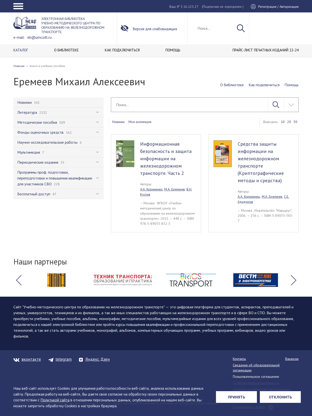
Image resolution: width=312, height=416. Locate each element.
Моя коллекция (139, 122)
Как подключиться (264, 84)
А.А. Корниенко (151, 189)
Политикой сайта (54, 399)
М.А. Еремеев (174, 189)
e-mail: (19, 37)
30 (295, 122)
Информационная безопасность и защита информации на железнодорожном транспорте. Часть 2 (166, 158)
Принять (236, 397)
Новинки (118, 122)
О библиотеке (232, 84)
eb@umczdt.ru (39, 37)
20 (289, 122)
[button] (18, 280)
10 (283, 122)
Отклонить (280, 397)
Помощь (291, 84)
